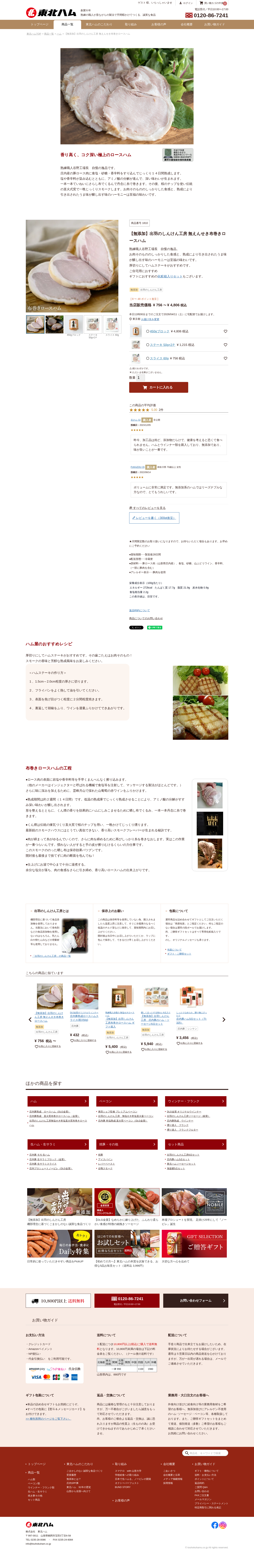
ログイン (188, 3)
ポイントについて (204, 1479)
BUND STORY (123, 1487)
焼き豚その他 (35, 1495)
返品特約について (139, 610)
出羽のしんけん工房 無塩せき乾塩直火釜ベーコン (125, 1116)
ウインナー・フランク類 (41, 1487)
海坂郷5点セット (176, 1168)
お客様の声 (158, 24)
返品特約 (199, 1483)
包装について (174, 949)
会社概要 (187, 24)
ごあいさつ (169, 1470)
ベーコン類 (34, 1483)
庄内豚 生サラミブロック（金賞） (47, 1159)
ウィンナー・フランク (183, 1101)
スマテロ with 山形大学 (128, 1470)
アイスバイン (105, 1159)
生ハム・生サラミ (43, 1144)
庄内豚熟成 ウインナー (180, 1120)
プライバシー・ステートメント (211, 1503)
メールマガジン (203, 1499)
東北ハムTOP (34, 33)
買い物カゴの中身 (213, 3)
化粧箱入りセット (170, 276)
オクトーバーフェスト (127, 1483)
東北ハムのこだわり (99, 24)
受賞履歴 (71, 1475)
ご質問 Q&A (201, 1487)
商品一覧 (67, 24)
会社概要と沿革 (171, 1475)
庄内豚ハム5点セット (178, 1159)
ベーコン (105, 1101)
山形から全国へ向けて (79, 1491)
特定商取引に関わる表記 (208, 1507)
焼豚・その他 (108, 1144)
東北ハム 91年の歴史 (79, 1487)
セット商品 (176, 1144)
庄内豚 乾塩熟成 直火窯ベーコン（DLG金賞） (123, 1120)
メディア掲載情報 (172, 1479)
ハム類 (31, 1479)
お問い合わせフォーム (195, 1300)
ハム (59, 33)
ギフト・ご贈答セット (179, 953)
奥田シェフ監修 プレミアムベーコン (117, 1111)
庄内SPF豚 (72, 1483)
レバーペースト (106, 1163)
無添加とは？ (74, 1479)
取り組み (131, 24)
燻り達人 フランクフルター (182, 1129)
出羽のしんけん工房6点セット (183, 1154)
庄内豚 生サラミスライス (43, 1163)
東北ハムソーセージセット (181, 1163)
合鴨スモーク (105, 1168)
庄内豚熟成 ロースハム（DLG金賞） (49, 1111)
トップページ (39, 24)
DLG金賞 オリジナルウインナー (184, 1111)
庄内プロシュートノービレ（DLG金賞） (51, 1168)
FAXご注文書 (202, 1495)
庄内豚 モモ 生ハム (39, 1154)
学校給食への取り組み (127, 1475)
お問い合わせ (202, 1491)
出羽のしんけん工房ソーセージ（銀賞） (188, 1116)
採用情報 (168, 1483)
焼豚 (100, 1154)
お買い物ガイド (214, 24)
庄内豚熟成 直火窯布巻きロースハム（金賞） (54, 1116)
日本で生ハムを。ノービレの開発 (133, 1479)
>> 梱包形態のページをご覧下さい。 (48, 1418)
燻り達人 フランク (178, 1125)
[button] (30, 1020)
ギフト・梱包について (207, 1470)
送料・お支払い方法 (205, 1475)
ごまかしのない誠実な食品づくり (85, 1470)
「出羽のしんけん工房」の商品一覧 (51, 956)
